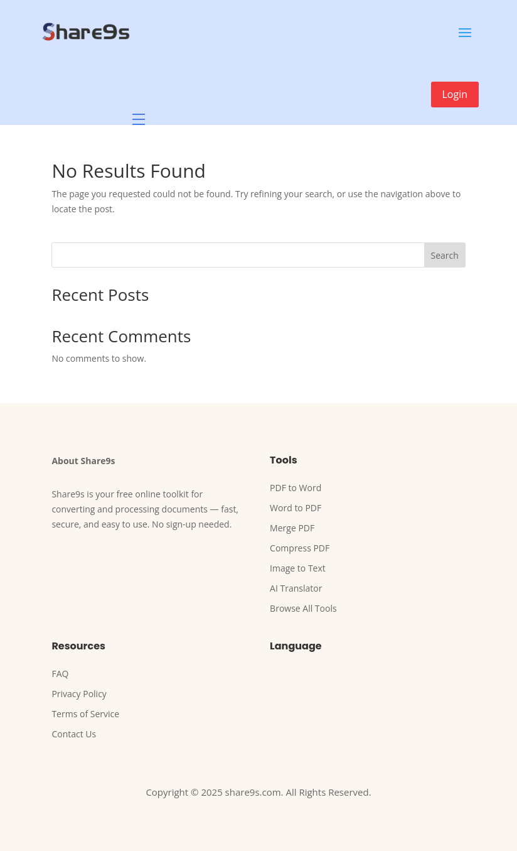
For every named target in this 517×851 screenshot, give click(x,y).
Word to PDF (295, 508)
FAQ (59, 674)
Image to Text (298, 568)
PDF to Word (295, 488)
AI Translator (296, 588)
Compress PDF (299, 548)
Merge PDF (292, 528)
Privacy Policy (78, 694)
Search (444, 255)
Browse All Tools (303, 608)
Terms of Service (85, 714)
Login (455, 94)
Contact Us (73, 734)
